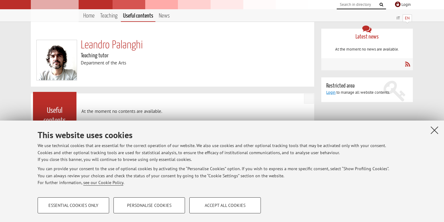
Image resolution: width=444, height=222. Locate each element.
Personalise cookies (149, 205)
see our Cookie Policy (103, 182)
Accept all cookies (225, 205)
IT (398, 18)
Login (330, 92)
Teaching (108, 16)
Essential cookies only (73, 205)
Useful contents (138, 16)
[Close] (434, 130)
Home (89, 16)
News (164, 16)
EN (407, 18)
